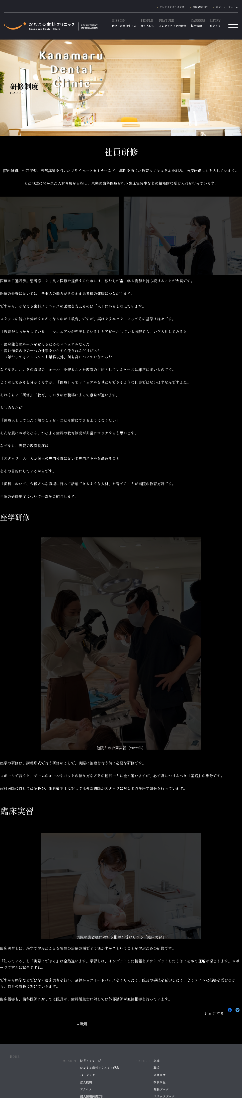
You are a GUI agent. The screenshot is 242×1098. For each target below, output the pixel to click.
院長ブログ (161, 1089)
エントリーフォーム (227, 7)
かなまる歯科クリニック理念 (99, 1068)
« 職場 (82, 1023)
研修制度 (159, 1075)
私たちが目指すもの (124, 23)
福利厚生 (159, 1082)
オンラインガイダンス (172, 7)
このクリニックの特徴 (172, 23)
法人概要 (86, 1082)
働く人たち (148, 23)
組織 (157, 1061)
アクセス (86, 1089)
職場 (157, 1068)
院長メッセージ (90, 1061)
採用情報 (198, 23)
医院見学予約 (200, 7)
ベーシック (87, 1075)
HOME (14, 1056)
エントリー (216, 23)
